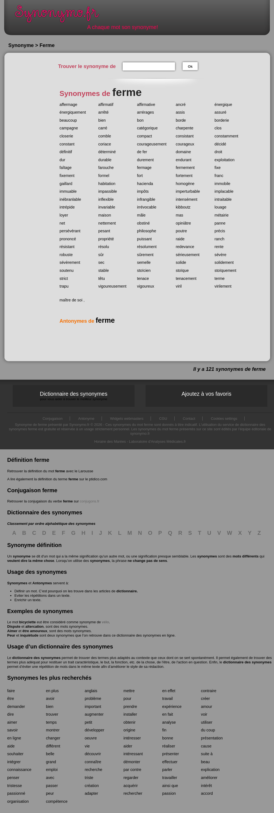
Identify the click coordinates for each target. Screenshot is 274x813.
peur (50, 793)
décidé (220, 144)
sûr (101, 254)
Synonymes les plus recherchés (49, 678)
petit (88, 722)
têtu (101, 278)
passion (169, 793)
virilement (222, 286)
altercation (34, 626)
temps (51, 722)
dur (62, 160)
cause (206, 746)
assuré (220, 112)
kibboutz (183, 207)
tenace (143, 278)
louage (220, 207)
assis (180, 112)
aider (127, 746)
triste (89, 777)
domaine (183, 152)
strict (64, 278)
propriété (106, 239)
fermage (144, 167)
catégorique (147, 128)
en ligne (14, 738)
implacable (223, 191)
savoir (12, 730)
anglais (91, 691)
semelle (144, 262)
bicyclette (27, 622)
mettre (129, 691)
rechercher (132, 793)
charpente (184, 128)
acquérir (130, 785)
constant (67, 144)
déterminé (107, 152)
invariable (106, 207)
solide (181, 262)
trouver (52, 714)
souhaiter (15, 754)
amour (206, 706)
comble (104, 136)
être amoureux (34, 631)
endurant (183, 160)
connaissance (19, 769)
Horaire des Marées (110, 441)
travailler (169, 777)
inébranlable (70, 199)
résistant (67, 246)
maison (104, 215)
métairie (221, 215)
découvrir (93, 754)
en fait (167, 714)
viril (179, 286)
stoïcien (144, 270)
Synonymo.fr (60, 15)
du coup (208, 730)
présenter (170, 754)
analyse (169, 722)
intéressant (133, 754)
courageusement (152, 144)
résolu (103, 246)
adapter (91, 793)
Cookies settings (224, 418)
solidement (224, 262)
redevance (185, 246)
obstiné (143, 223)
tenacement (186, 278)
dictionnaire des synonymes (36, 658)
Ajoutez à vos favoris (206, 394)
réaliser (168, 746)
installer (130, 714)
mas (179, 215)
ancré (181, 104)
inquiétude (29, 635)
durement (145, 160)
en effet (168, 691)
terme (219, 278)
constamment (226, 136)
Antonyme (86, 418)
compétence (57, 801)
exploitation (224, 160)
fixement (67, 175)
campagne (69, 128)
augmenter (94, 714)
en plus (52, 691)
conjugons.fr (89, 501)
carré (102, 128)
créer (205, 698)
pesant (104, 231)
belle (50, 754)
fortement (184, 175)
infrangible (146, 199)
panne (220, 223)
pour (127, 698)
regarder (130, 777)
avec (50, 777)
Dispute (13, 626)
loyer (64, 215)
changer (53, 738)
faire (11, 691)
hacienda (145, 183)
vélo (105, 622)
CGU (163, 418)
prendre (130, 706)
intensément (186, 199)
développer (94, 730)
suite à (207, 754)
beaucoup (68, 120)
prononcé (68, 239)
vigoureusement (112, 286)
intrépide (67, 207)
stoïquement (225, 270)
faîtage (66, 167)
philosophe (146, 231)
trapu (64, 286)
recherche (93, 769)
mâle (141, 215)
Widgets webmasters (127, 418)
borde (181, 120)
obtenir (129, 722)
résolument (147, 246)
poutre (181, 231)
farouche (106, 167)
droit (218, 152)
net (62, 223)
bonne (167, 738)
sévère (220, 254)
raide (180, 239)
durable (105, 160)
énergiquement (73, 112)
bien (102, 120)
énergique (223, 104)
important (93, 706)
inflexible (106, 199)
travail (167, 698)
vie (87, 746)
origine (129, 730)
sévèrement (70, 262)
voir (204, 714)
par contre (132, 769)
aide (11, 746)
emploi (52, 769)
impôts (143, 191)
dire (10, 714)
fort (140, 175)
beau (205, 762)
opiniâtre (183, 223)
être (10, 698)
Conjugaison (53, 418)
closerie (66, 136)
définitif (66, 152)
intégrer (13, 762)
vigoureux (145, 286)
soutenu (67, 270)
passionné (16, 793)
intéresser (132, 738)
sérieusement (188, 254)
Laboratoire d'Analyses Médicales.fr (157, 441)
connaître (93, 762)
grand (51, 762)
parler (167, 769)
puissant (144, 239)
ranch (219, 239)
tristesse (14, 785)
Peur (11, 635)
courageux (185, 144)
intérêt (206, 785)
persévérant (70, 231)
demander (16, 706)
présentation (212, 738)
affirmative (146, 104)
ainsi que (170, 785)
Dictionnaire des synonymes (74, 396)
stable (103, 270)
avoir (50, 698)
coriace (104, 144)
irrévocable (146, 207)
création (92, 785)
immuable (68, 191)
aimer (12, 722)
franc (218, 175)
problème (93, 698)
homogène (185, 183)
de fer (142, 152)
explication (210, 769)
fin (164, 730)
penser (13, 777)
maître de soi (71, 300)
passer (52, 785)
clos (217, 128)
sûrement (145, 254)
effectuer (169, 762)
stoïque (182, 270)
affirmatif (105, 104)
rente (219, 246)
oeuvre (91, 738)
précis (219, 231)
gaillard (66, 183)
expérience (172, 706)
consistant (184, 136)
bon (140, 120)
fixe (217, 167)
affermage (68, 104)
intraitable (223, 199)
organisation (18, 801)
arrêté (103, 112)
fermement (185, 167)
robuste (66, 254)
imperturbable (188, 191)
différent (53, 746)
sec (101, 262)
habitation (106, 183)
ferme (60, 471)
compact (144, 136)
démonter (131, 762)
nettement (107, 223)
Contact (189, 418)
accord (207, 793)
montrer (53, 730)
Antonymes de (87, 321)
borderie (221, 120)
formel (103, 175)
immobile (222, 183)
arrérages (145, 112)
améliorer (209, 777)
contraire (208, 691)
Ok (190, 66)
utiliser (206, 722)
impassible (107, 191)
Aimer (12, 631)
